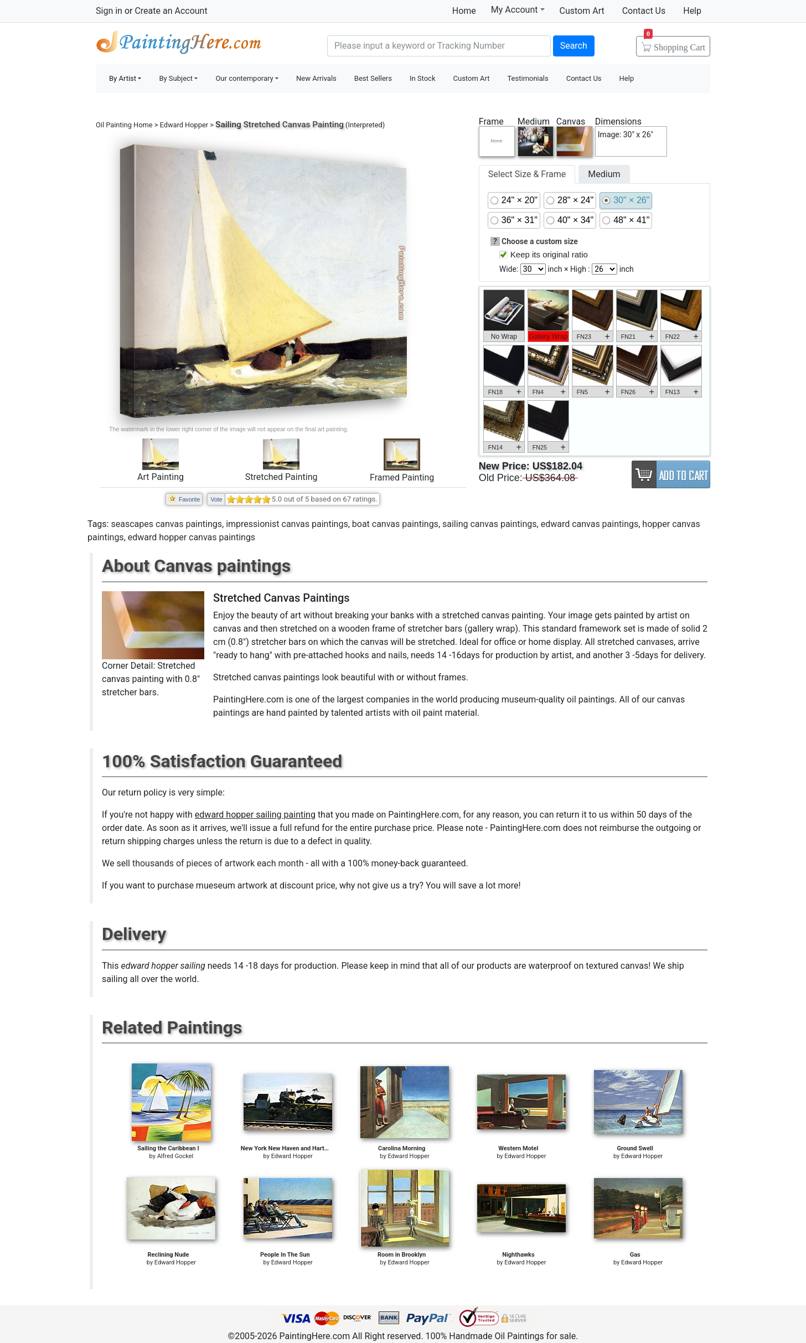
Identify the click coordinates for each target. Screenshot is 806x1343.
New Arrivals (316, 78)
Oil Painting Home (124, 125)
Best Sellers (373, 78)
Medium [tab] (604, 174)
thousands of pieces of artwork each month (218, 863)
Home (464, 11)
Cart (674, 43)
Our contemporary (244, 78)
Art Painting (160, 477)
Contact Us (644, 11)
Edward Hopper (184, 125)
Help (692, 11)
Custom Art (582, 11)
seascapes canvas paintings (166, 524)
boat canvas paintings (395, 524)
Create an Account (171, 11)
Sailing (228, 125)
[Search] (439, 45)
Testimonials (527, 78)
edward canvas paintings (590, 524)
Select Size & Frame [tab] (527, 174)
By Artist (122, 78)
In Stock (423, 78)
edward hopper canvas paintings (191, 537)
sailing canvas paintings (489, 524)
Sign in (109, 11)
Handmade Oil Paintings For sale (179, 45)
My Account (518, 9)
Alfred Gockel (175, 1156)
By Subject (176, 78)
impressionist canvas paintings (287, 524)
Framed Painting (402, 477)
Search (573, 45)
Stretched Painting (281, 477)
